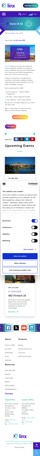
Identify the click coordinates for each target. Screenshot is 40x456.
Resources (10, 364)
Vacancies (8, 360)
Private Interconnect (25, 349)
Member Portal (31, 5)
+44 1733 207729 (13, 424)
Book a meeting (20, 117)
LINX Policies (9, 353)
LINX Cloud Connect (24, 356)
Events (12, 33)
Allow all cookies (20, 256)
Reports (7, 382)
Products (22, 339)
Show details (28, 249)
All (9, 291)
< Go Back (11, 126)
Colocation (21, 353)
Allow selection (20, 263)
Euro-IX (7, 66)
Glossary (7, 374)
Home (7, 33)
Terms (7, 356)
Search (22, 14)
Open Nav (4, 12)
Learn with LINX (10, 370)
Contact (9, 393)
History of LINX (10, 345)
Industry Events (16, 291)
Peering (20, 345)
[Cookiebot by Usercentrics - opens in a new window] (28, 184)
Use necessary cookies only (20, 270)
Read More (12, 312)
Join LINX (8, 349)
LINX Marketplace (10, 389)
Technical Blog (9, 385)
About (8, 339)
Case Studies (9, 378)
